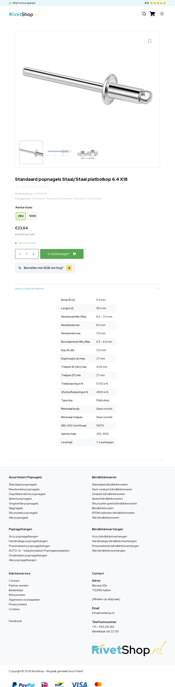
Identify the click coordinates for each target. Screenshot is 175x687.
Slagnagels (16, 502)
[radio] (21, 210)
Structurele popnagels (23, 506)
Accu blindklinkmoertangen (109, 530)
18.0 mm (101, 302)
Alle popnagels (18, 511)
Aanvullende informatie (87, 282)
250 (98, 427)
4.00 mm (101, 360)
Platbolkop (65, 192)
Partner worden (19, 579)
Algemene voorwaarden (24, 593)
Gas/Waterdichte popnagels (27, 487)
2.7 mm (100, 352)
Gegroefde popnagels (23, 497)
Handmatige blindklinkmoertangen (114, 535)
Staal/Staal (94, 192)
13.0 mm (101, 344)
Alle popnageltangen (22, 554)
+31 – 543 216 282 (103, 620)
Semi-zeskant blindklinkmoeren (112, 483)
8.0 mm (100, 318)
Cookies (14, 603)
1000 (106, 427)
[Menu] (162, 13)
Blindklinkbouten (102, 502)
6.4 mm (101, 293)
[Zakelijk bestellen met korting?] (45, 261)
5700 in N (102, 377)
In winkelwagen (58, 247)
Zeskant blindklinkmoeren (108, 487)
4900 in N (102, 385)
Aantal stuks (23, 201)
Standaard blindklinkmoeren (110, 478)
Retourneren (17, 588)
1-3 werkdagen (105, 436)
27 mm (100, 369)
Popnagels (79, 192)
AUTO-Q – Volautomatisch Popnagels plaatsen (39, 544)
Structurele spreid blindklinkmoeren (114, 497)
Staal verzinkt (104, 411)
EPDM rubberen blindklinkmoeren (113, 506)
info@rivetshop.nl (103, 606)
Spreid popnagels (20, 492)
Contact (14, 574)
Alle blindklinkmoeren (105, 511)
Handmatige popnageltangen (28, 535)
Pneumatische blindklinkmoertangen (115, 539)
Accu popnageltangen (23, 530)
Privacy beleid (18, 598)
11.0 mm (101, 327)
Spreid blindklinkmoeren (107, 492)
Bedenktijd (16, 584)
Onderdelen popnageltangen (28, 549)
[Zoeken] (144, 14)
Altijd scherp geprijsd (22, 2)
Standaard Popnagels (45, 192)
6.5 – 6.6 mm (104, 335)
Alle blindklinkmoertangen (109, 544)
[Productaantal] (26, 247)
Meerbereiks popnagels (24, 483)
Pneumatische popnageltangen (29, 539)
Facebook (15, 614)
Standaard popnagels (23, 478)
